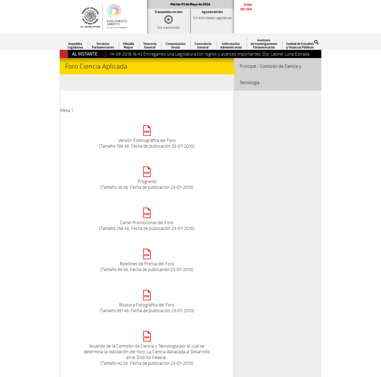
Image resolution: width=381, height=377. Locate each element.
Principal (248, 66)
